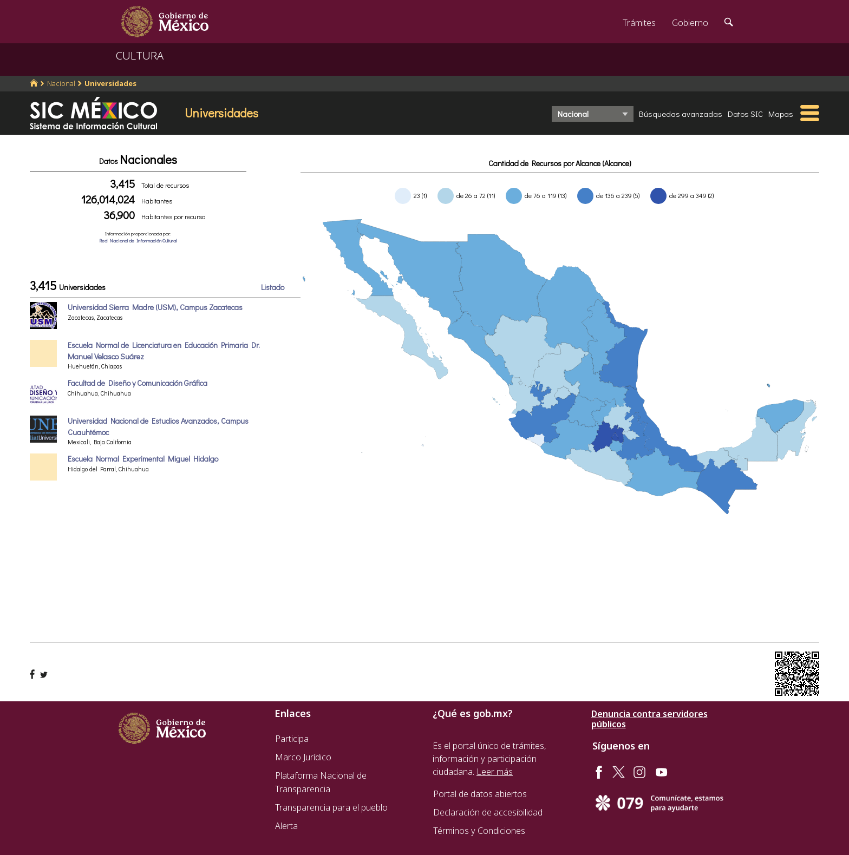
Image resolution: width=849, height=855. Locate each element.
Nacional (61, 83)
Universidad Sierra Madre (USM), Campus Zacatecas (155, 307)
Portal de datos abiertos (480, 794)
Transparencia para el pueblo (331, 807)
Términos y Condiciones (479, 831)
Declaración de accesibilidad (488, 812)
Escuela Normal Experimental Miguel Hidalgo (143, 458)
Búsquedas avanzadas (680, 113)
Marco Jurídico (303, 757)
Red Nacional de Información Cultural (138, 241)
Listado (272, 287)
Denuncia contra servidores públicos (649, 719)
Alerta (286, 826)
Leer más (494, 772)
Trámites (639, 23)
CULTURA (140, 55)
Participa (292, 739)
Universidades (110, 83)
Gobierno (690, 23)
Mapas (780, 113)
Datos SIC (745, 113)
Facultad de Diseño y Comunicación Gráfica (137, 383)
